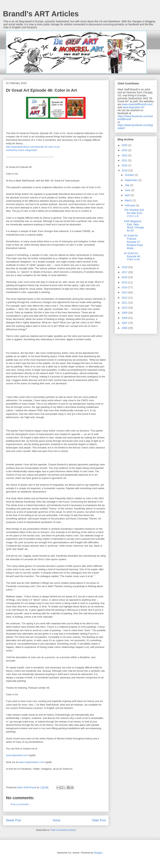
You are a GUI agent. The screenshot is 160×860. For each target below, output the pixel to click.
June (128, 190)
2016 (125, 277)
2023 (125, 150)
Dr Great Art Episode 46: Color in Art (132, 256)
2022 (125, 155)
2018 (125, 267)
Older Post (99, 820)
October (130, 174)
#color (21, 150)
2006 (125, 327)
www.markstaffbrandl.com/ (137, 104)
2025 (125, 145)
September (131, 180)
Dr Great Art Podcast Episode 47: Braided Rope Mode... (133, 241)
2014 (125, 287)
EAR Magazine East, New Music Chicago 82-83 (134, 226)
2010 (125, 307)
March (129, 200)
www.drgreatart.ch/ (133, 107)
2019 (125, 170)
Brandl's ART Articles (41, 14)
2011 (125, 302)
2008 (125, 317)
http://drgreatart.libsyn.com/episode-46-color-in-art (33, 146)
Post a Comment (20, 804)
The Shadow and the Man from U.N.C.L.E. (134, 213)
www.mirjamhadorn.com (31, 762)
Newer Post (13, 820)
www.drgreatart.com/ (17, 755)
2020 (125, 165)
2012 (125, 297)
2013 (125, 292)
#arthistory (11, 150)
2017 (125, 272)
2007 (125, 322)
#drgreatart (31, 150)
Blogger (98, 852)
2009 (125, 312)
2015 (125, 282)
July (127, 185)
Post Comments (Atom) (63, 830)
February (130, 205)
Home (56, 820)
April (128, 195)
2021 (125, 160)
